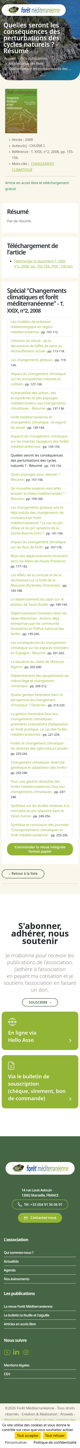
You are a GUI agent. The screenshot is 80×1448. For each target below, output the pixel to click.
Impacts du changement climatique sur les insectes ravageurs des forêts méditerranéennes (40, 441)
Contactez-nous (40, 1217)
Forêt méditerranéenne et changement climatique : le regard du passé (38, 422)
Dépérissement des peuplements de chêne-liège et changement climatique (39, 680)
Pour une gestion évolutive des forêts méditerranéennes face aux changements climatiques (38, 786)
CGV (7, 1374)
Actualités (11, 1261)
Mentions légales (16, 1365)
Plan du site (44, 1420)
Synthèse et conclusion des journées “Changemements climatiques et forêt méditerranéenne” (40, 829)
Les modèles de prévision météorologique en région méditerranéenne (32, 326)
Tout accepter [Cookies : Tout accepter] (28, 1435)
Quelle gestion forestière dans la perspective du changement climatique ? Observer (37, 699)
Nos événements (16, 1279)
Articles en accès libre (26, 63)
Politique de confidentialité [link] (54, 1442)
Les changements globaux (32, 359)
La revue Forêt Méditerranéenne (28, 1306)
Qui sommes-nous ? (18, 1252)
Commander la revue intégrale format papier (40, 849)
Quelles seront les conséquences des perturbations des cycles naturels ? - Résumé (37, 460)
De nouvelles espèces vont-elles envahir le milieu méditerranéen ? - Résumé (38, 493)
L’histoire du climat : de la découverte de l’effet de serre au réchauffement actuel (36, 345)
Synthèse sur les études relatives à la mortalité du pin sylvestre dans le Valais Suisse (40, 810)
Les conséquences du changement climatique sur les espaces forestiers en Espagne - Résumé (39, 647)
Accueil (10, 58)
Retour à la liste (23, 873)
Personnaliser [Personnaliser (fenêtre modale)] (16, 1442)
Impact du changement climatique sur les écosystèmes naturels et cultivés (38, 378)
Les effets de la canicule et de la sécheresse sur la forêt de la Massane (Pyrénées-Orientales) (36, 580)
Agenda (10, 1270)
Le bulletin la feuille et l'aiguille (26, 1315)
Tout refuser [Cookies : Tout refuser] (55, 1435)
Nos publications (34, 58)
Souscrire (40, 1002)
